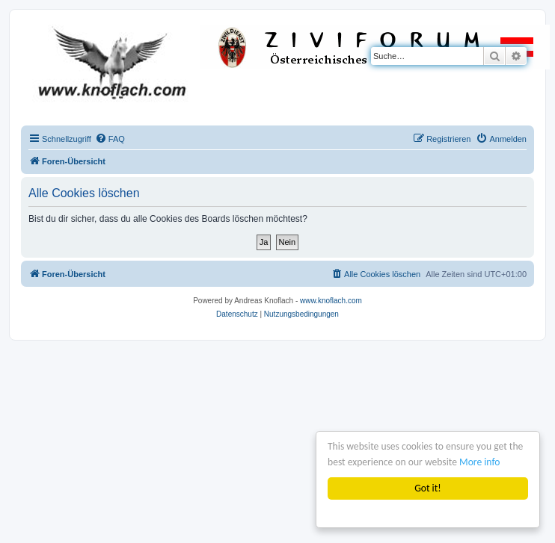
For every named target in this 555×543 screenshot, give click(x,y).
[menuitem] (110, 139)
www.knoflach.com (331, 301)
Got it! (427, 488)
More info (479, 462)
